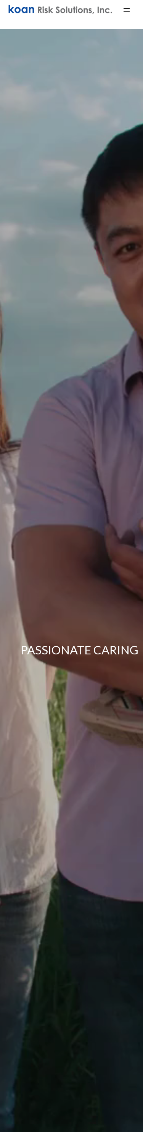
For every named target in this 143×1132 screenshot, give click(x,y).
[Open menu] (126, 10)
